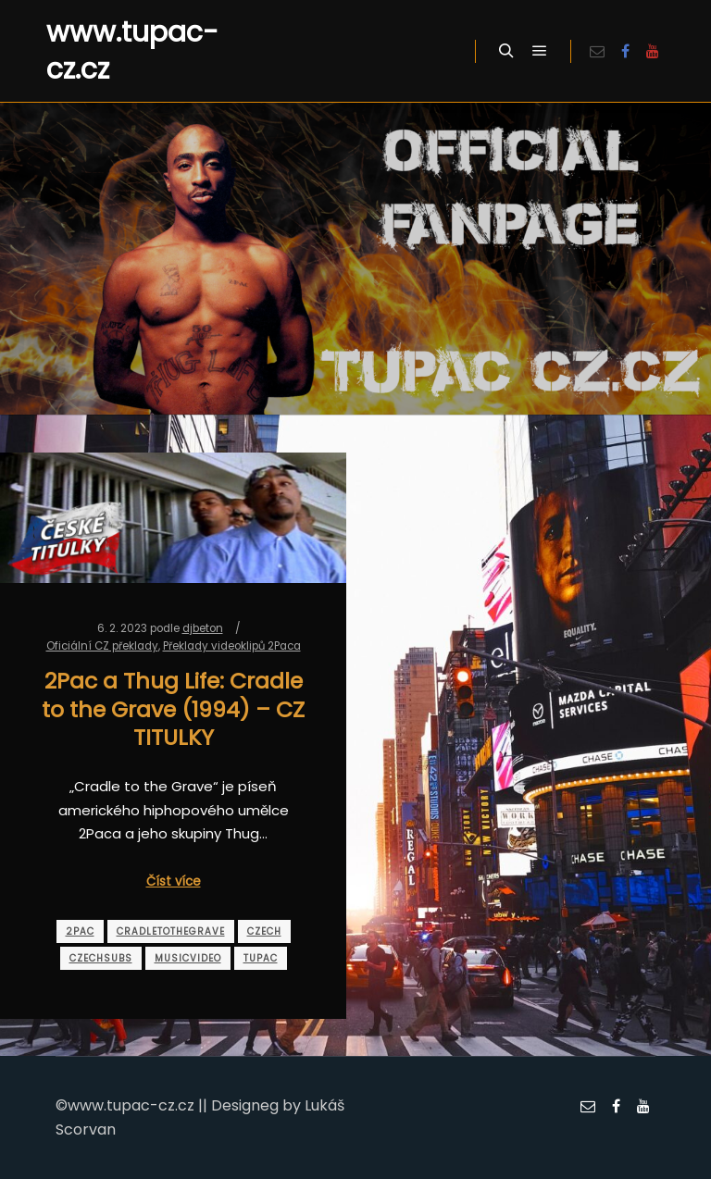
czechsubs (100, 958)
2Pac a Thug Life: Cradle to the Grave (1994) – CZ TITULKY (173, 708)
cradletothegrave (171, 931)
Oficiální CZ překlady (102, 646)
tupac (260, 958)
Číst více (173, 881)
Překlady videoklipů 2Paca (232, 646)
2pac (80, 931)
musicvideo (188, 958)
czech (264, 931)
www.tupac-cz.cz (132, 51)
